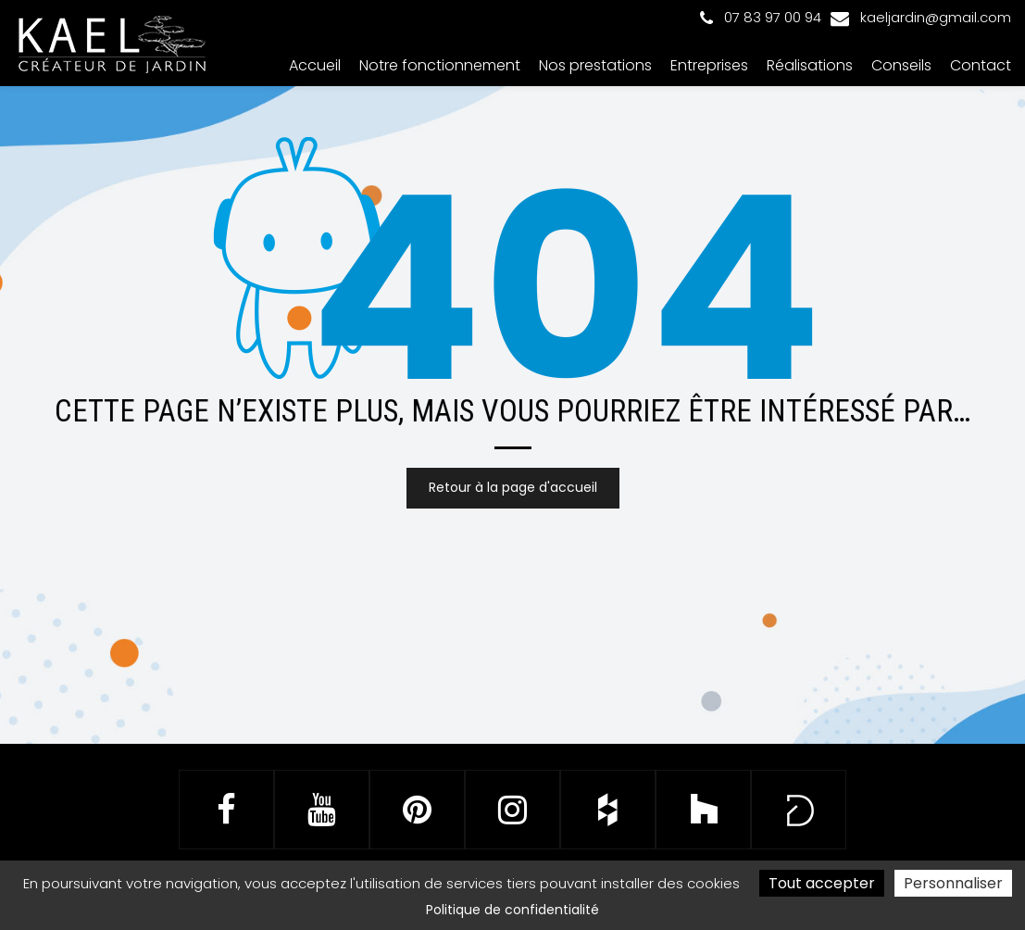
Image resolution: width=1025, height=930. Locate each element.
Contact (980, 65)
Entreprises (709, 65)
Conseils (901, 65)
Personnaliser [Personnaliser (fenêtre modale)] (953, 883)
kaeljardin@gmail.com (921, 17)
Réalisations (810, 65)
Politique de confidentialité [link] (512, 909)
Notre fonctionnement (439, 65)
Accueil (315, 65)
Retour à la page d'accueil (513, 488)
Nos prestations (595, 65)
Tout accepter (822, 883)
